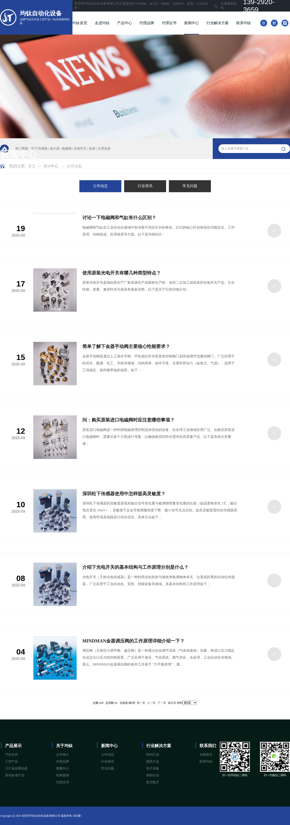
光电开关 (178, 3)
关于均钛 (64, 745)
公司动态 (100, 186)
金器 (92, 148)
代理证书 (169, 23)
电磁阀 (165, 3)
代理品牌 (146, 23)
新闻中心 (191, 23)
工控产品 (11, 761)
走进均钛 (102, 23)
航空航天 (152, 782)
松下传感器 (139, 3)
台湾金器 (202, 3)
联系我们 (208, 745)
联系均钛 (243, 23)
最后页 (172, 702)
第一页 (141, 702)
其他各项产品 (14, 775)
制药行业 (152, 775)
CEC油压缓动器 (16, 768)
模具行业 (152, 761)
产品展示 (13, 745)
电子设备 (152, 768)
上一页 (151, 702)
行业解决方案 (217, 23)
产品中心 (124, 23)
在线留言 (206, 754)
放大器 (153, 3)
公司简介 (62, 754)
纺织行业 (152, 754)
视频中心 (62, 768)
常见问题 (189, 186)
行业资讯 (145, 186)
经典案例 (62, 775)
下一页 (162, 702)
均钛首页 (79, 23)
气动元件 (11, 754)
